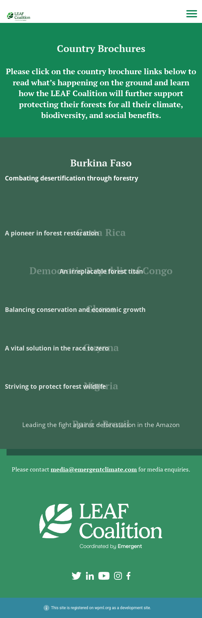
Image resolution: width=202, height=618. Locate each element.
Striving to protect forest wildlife (55, 393)
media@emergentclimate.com (94, 469)
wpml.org (102, 608)
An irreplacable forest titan (101, 278)
